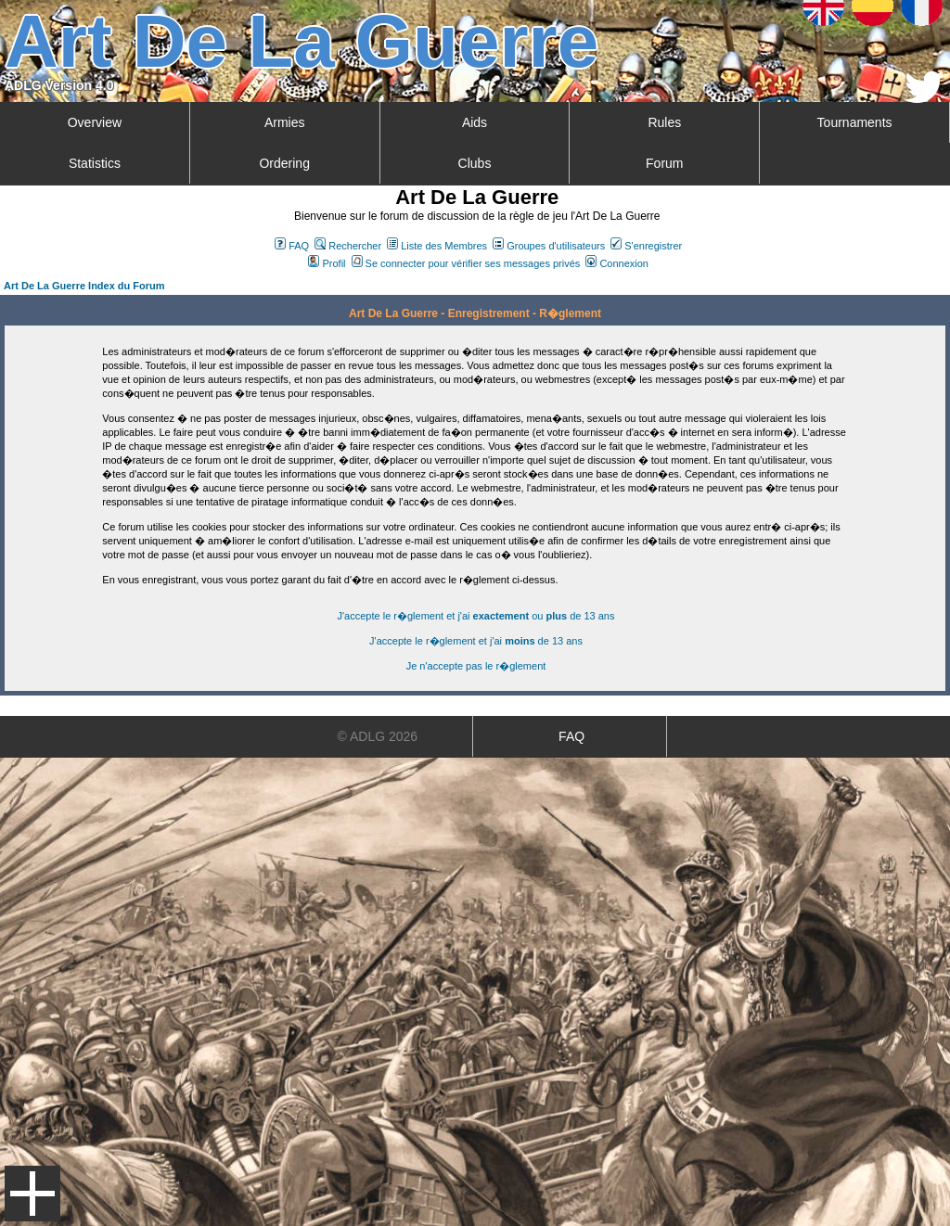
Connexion (616, 263)
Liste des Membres (437, 245)
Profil (326, 263)
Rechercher (348, 245)
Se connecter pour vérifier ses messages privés (466, 263)
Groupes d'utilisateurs (549, 245)
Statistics (95, 163)
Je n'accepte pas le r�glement (476, 665)
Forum (664, 163)
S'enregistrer (646, 245)
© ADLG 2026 (378, 736)
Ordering (284, 163)
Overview (95, 122)
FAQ (292, 245)
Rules (664, 122)
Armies (284, 122)
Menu (32, 1193)
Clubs (475, 163)
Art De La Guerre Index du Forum (84, 285)
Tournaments (854, 122)
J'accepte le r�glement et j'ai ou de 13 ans (476, 615)
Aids (474, 122)
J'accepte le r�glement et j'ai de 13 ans (476, 640)
